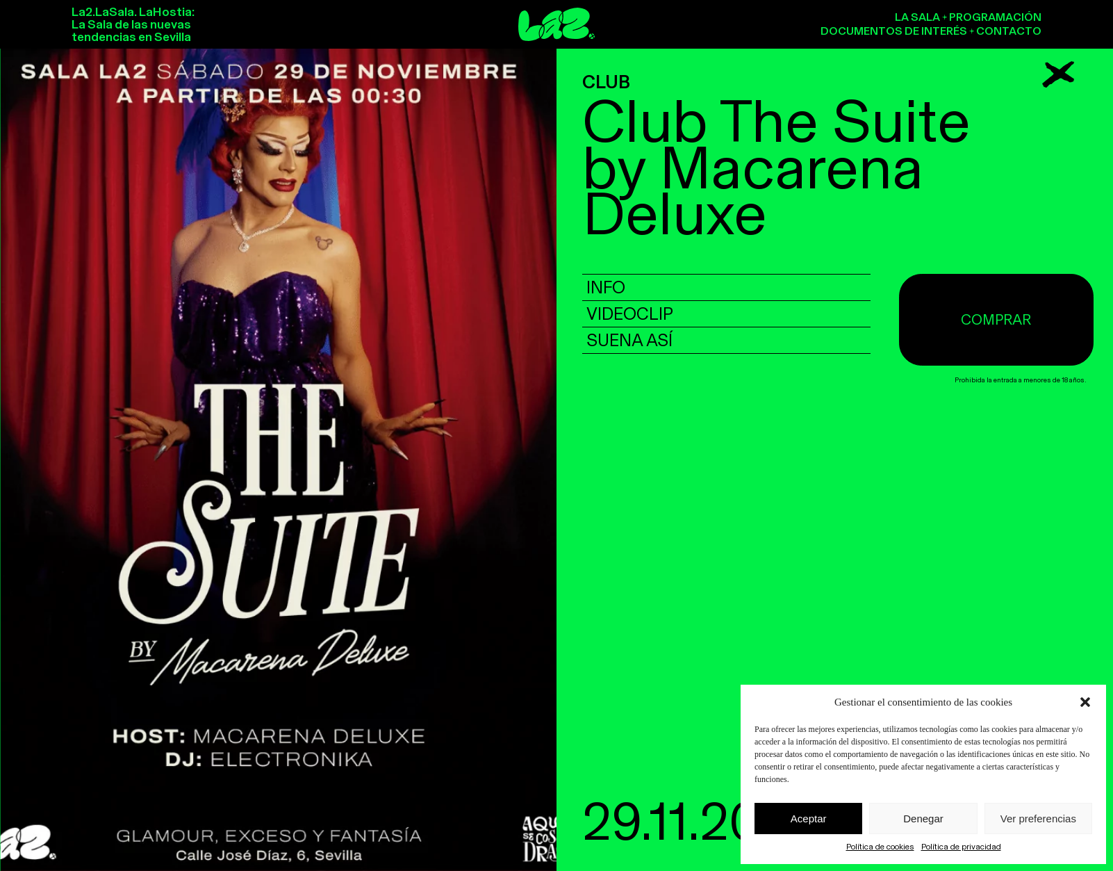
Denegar (923, 818)
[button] (1085, 702)
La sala (917, 17)
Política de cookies (880, 847)
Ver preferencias (1038, 818)
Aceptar (809, 818)
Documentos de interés (894, 31)
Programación (995, 17)
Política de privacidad (961, 847)
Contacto (1008, 31)
